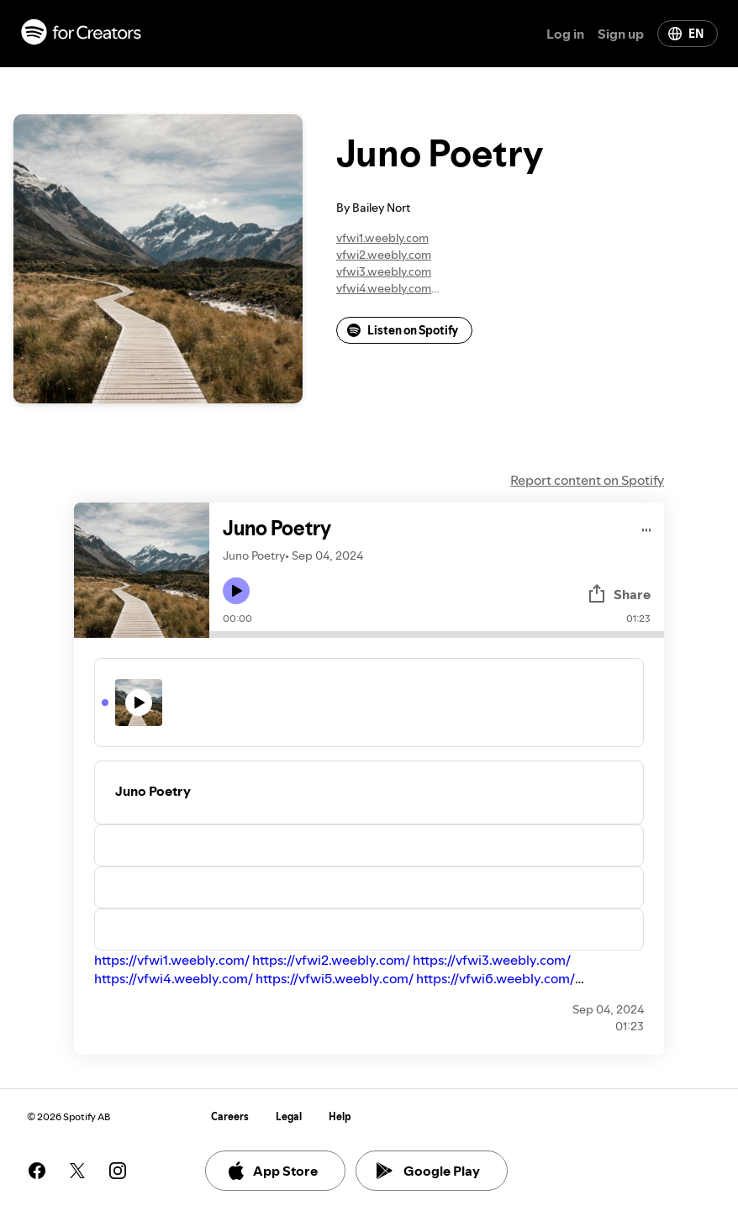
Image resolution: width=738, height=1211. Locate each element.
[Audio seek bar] (436, 634)
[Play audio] (646, 527)
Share (619, 594)
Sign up (621, 33)
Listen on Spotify (402, 330)
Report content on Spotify (587, 480)
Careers (230, 1116)
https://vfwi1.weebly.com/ (172, 959)
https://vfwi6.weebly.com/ (495, 978)
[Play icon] (236, 590)
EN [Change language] (686, 33)
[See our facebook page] (37, 1171)
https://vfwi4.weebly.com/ (173, 978)
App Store (272, 1171)
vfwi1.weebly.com (382, 237)
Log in (565, 33)
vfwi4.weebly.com (383, 288)
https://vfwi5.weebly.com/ (335, 978)
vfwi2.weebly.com (383, 254)
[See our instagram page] (118, 1171)
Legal (289, 1116)
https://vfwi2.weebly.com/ (331, 959)
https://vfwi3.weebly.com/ (492, 959)
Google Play (428, 1170)
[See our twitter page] (77, 1171)
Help (340, 1116)
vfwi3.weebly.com (383, 271)
